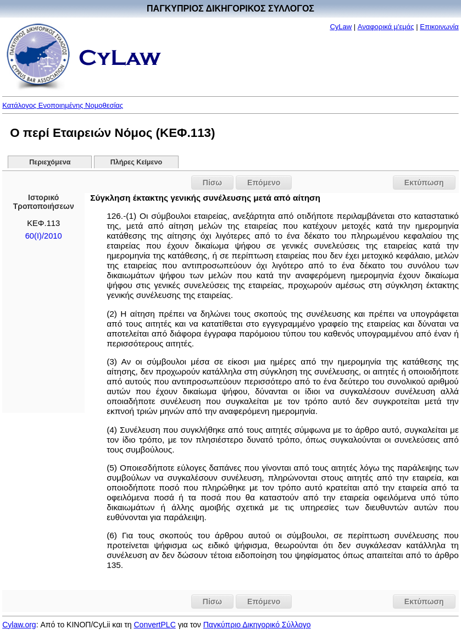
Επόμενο (263, 182)
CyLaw (341, 27)
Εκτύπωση (424, 182)
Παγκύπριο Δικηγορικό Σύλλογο (257, 624)
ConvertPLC (154, 624)
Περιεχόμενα (49, 162)
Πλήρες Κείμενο (136, 162)
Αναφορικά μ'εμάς (386, 27)
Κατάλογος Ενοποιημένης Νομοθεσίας (62, 105)
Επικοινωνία (439, 27)
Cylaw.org (19, 624)
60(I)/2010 (43, 235)
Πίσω (212, 182)
